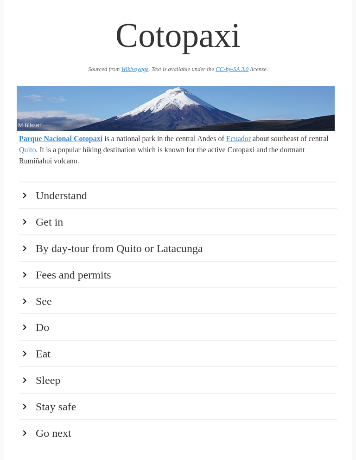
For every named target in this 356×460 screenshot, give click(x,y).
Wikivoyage (134, 69)
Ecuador (238, 139)
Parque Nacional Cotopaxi (60, 139)
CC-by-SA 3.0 (232, 69)
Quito (27, 150)
